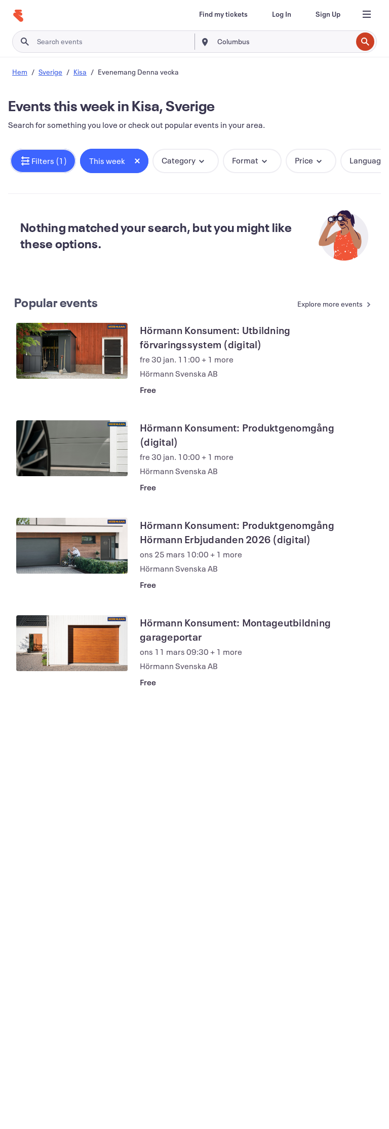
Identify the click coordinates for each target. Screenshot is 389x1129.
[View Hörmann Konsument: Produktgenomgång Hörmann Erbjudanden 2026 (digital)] (72, 546)
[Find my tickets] (223, 14)
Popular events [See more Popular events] (56, 302)
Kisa (80, 72)
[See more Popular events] (330, 304)
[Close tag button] (137, 161)
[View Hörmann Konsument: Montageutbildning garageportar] (72, 643)
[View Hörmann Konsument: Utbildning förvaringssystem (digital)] (72, 351)
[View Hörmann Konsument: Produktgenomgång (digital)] (72, 448)
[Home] (18, 16)
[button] (43, 161)
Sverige (50, 72)
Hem (19, 72)
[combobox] (283, 41)
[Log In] (281, 14)
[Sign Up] (327, 14)
